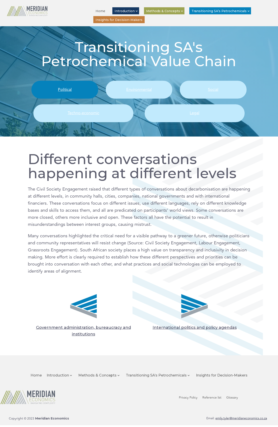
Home (100, 11)
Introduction (125, 11)
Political (65, 90)
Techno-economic (83, 114)
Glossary (232, 400)
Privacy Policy (188, 400)
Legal (194, 114)
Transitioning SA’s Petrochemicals (219, 11)
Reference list (211, 400)
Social (213, 90)
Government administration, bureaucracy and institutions (83, 331)
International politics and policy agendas (194, 328)
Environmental (139, 90)
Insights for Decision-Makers (119, 20)
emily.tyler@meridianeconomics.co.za (241, 420)
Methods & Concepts (163, 11)
